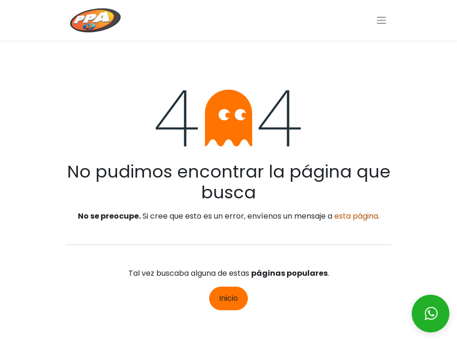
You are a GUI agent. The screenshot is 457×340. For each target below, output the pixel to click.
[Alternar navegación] (381, 20)
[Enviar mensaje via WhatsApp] (430, 313)
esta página (356, 216)
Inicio (228, 298)
